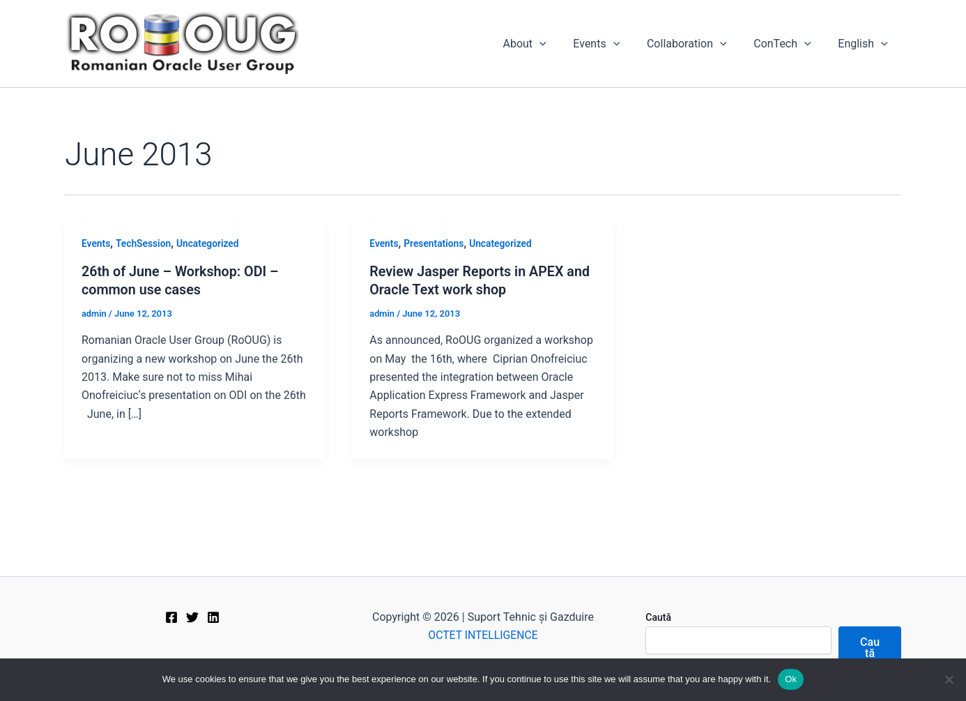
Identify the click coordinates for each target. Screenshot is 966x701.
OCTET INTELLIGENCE (483, 635)
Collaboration (699, 44)
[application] (560, 44)
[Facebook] (171, 617)
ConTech (789, 44)
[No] (949, 679)
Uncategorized (209, 243)
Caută (658, 617)
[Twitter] (192, 617)
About (545, 44)
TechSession (144, 243)
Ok (791, 679)
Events (613, 44)
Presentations (434, 243)
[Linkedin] (213, 617)
